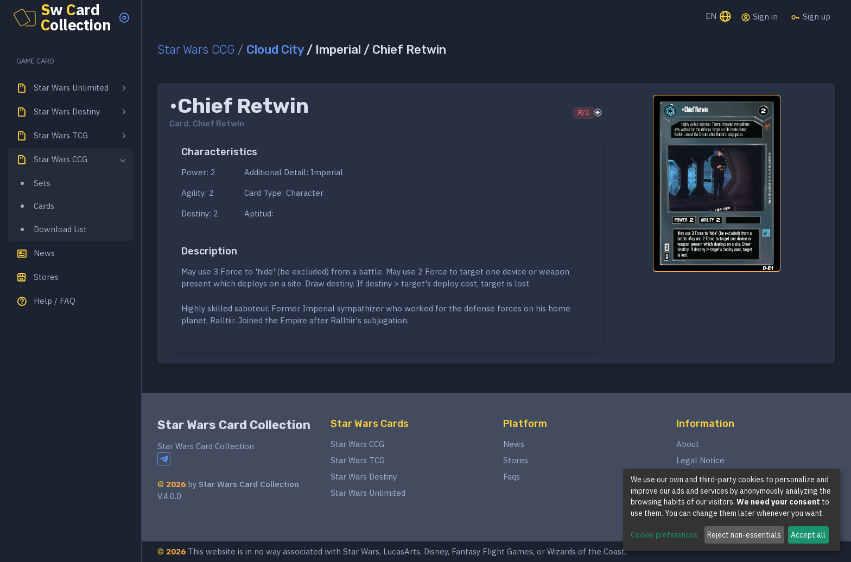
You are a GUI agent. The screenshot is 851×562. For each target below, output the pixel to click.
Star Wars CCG (195, 49)
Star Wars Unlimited (368, 493)
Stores (515, 460)
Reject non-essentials (744, 535)
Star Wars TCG (358, 460)
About (687, 444)
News (513, 444)
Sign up (810, 16)
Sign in (759, 16)
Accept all (808, 535)
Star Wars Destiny (364, 476)
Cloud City (275, 49)
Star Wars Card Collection (233, 425)
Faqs (511, 476)
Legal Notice (700, 460)
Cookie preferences (664, 535)
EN (719, 17)
